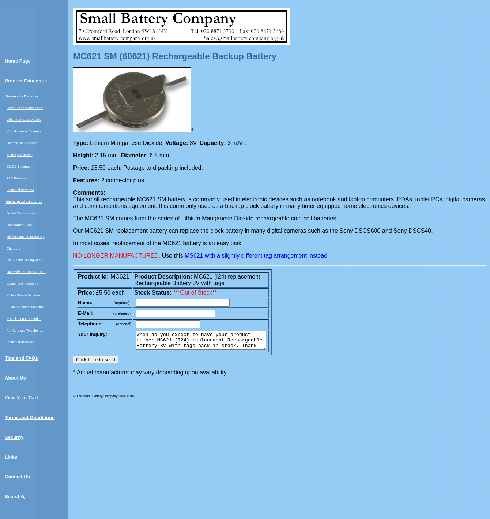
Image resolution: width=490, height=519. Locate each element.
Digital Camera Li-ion (22, 213)
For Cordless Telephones (25, 330)
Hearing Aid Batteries (22, 143)
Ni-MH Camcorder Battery (26, 237)
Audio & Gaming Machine (25, 307)
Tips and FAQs (21, 358)
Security (14, 437)
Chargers (13, 248)
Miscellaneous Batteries (24, 131)
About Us (15, 378)
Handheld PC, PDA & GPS (26, 272)
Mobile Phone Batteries (24, 295)
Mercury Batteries (20, 155)
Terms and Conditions (29, 417)
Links (11, 457)
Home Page (18, 61)
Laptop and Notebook (22, 283)
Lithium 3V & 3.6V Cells (24, 120)
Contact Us (17, 476)
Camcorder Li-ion (19, 225)
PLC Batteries (17, 178)
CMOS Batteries (18, 166)
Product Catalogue (26, 80)
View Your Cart (21, 397)
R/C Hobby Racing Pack (24, 260)
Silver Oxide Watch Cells (25, 108)
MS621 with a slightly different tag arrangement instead (256, 256)
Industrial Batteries (20, 190)
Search (15, 496)
